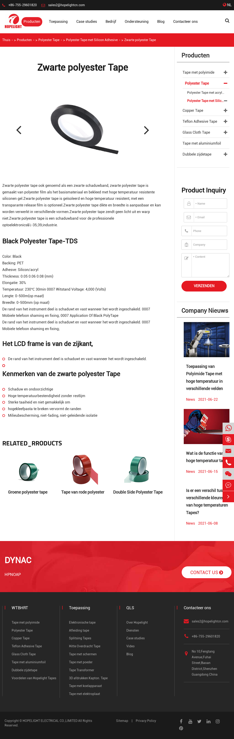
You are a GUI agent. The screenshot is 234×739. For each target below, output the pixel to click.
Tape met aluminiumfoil (202, 143)
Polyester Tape (48, 40)
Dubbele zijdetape (197, 154)
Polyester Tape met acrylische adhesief (208, 92)
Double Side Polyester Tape (137, 492)
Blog (161, 21)
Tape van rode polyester (82, 492)
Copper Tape (193, 110)
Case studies (86, 21)
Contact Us (206, 572)
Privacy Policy (146, 721)
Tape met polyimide (198, 72)
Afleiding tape (79, 630)
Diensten (132, 630)
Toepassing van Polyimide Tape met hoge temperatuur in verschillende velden (204, 377)
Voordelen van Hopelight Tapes (34, 678)
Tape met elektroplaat (84, 694)
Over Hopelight (137, 622)
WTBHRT (20, 607)
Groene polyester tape (27, 492)
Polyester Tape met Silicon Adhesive (92, 40)
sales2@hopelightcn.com (66, 5)
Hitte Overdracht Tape (84, 646)
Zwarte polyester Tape (140, 40)
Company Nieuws (204, 310)
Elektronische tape (82, 622)
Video (130, 646)
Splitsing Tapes (80, 638)
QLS (130, 607)
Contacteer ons (185, 21)
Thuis (6, 40)
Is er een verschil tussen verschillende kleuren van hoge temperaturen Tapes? (207, 501)
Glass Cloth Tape (196, 132)
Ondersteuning (137, 21)
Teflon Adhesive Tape (200, 121)
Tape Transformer (81, 670)
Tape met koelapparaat (85, 686)
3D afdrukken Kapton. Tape (88, 678)
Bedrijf (111, 21)
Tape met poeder (81, 662)
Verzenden (204, 286)
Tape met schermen (83, 654)
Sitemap (122, 721)
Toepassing (58, 21)
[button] (146, 129)
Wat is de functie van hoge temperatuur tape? (207, 457)
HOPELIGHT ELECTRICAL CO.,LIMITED (50, 721)
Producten (32, 21)
